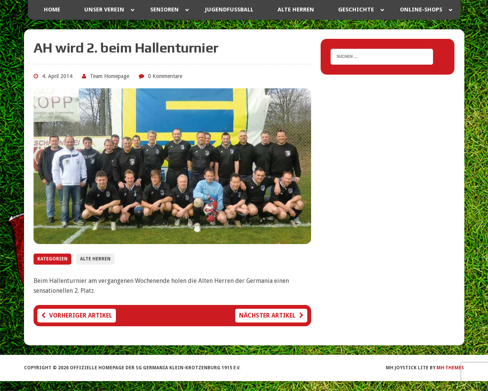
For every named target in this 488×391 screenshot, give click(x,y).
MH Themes (450, 367)
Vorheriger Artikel (76, 315)
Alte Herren (95, 259)
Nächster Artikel (271, 315)
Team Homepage (109, 76)
